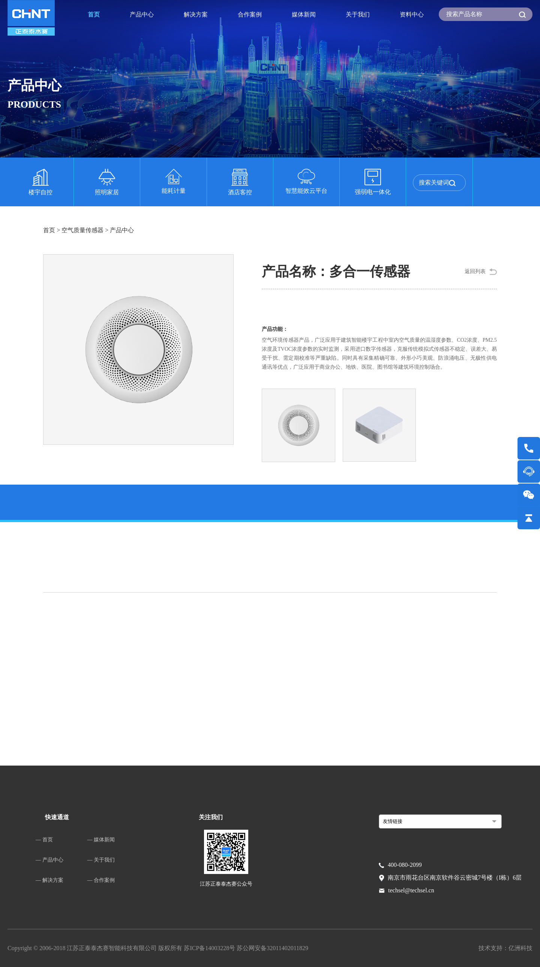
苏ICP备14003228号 (210, 948)
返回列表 (475, 271)
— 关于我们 (101, 860)
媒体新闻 (304, 14)
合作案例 (250, 14)
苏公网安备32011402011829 (272, 948)
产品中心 (142, 14)
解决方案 (196, 14)
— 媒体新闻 (101, 839)
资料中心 (412, 14)
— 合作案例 (101, 880)
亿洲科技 (520, 948)
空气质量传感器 (83, 230)
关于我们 (358, 14)
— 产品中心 (49, 860)
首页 (94, 14)
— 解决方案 (49, 880)
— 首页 (44, 839)
